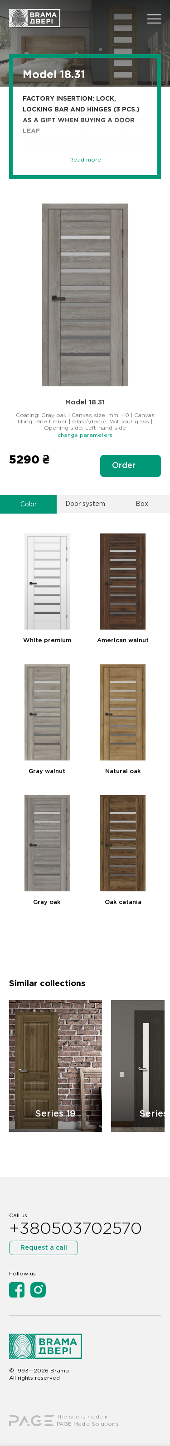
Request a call (43, 1248)
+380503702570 (75, 1229)
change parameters (85, 435)
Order (124, 465)
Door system (85, 504)
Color (28, 504)
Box (142, 504)
